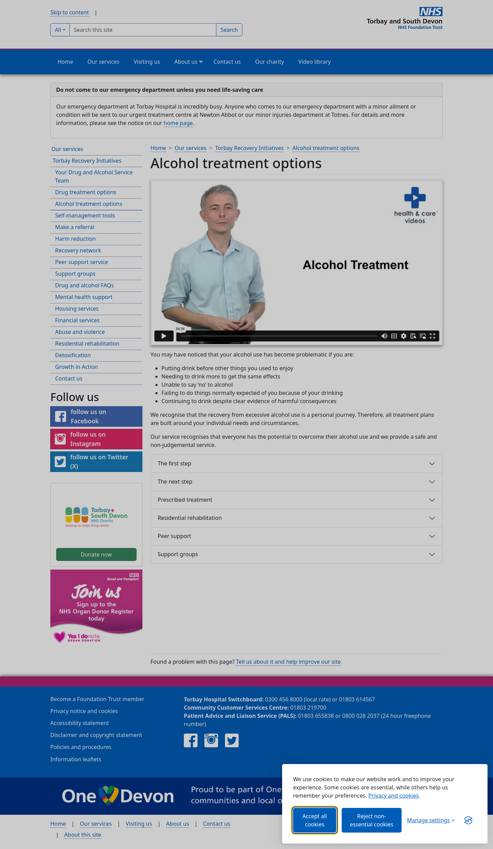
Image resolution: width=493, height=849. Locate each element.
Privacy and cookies (393, 795)
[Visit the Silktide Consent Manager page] (468, 820)
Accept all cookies (314, 820)
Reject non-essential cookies (371, 820)
